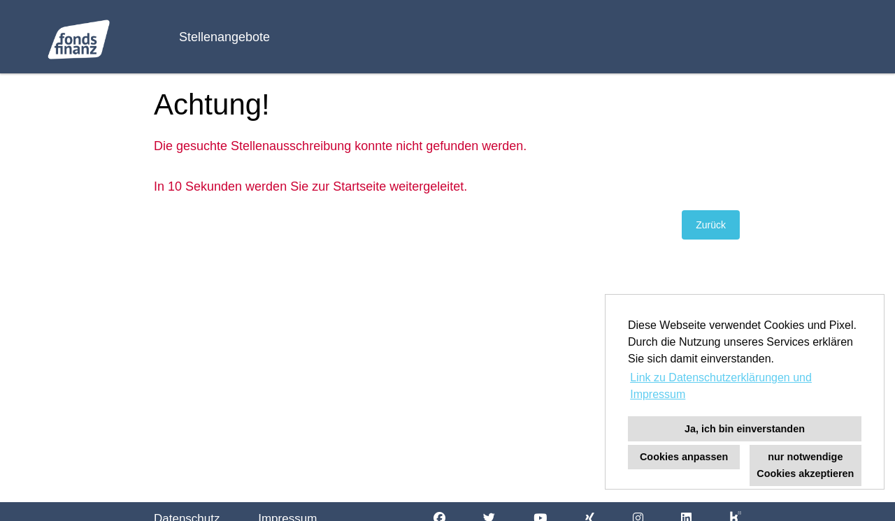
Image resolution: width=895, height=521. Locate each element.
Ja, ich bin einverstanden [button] (745, 428)
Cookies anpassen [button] (684, 456)
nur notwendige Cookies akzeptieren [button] (805, 465)
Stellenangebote (224, 37)
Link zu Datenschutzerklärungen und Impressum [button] (721, 386)
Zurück (711, 224)
